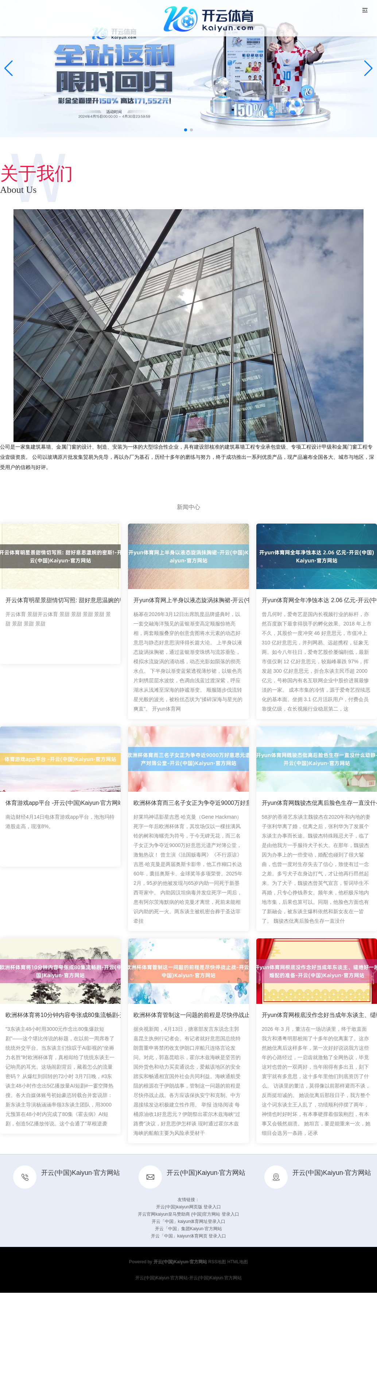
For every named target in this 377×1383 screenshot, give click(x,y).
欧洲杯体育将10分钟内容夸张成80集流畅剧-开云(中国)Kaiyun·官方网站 (97, 1015)
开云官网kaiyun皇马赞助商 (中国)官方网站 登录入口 (188, 1214)
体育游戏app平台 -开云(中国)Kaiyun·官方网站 (64, 803)
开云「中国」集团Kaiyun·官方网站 (188, 1228)
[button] (368, 68)
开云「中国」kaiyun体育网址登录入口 (189, 1221)
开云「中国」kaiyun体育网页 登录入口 (188, 1236)
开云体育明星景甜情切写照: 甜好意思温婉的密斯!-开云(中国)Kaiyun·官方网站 (105, 600)
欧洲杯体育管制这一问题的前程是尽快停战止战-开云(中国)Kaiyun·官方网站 (230, 1015)
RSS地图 (217, 1261)
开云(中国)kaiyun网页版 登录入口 (188, 1206)
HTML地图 (237, 1261)
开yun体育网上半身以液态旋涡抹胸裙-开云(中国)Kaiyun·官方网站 (217, 600)
